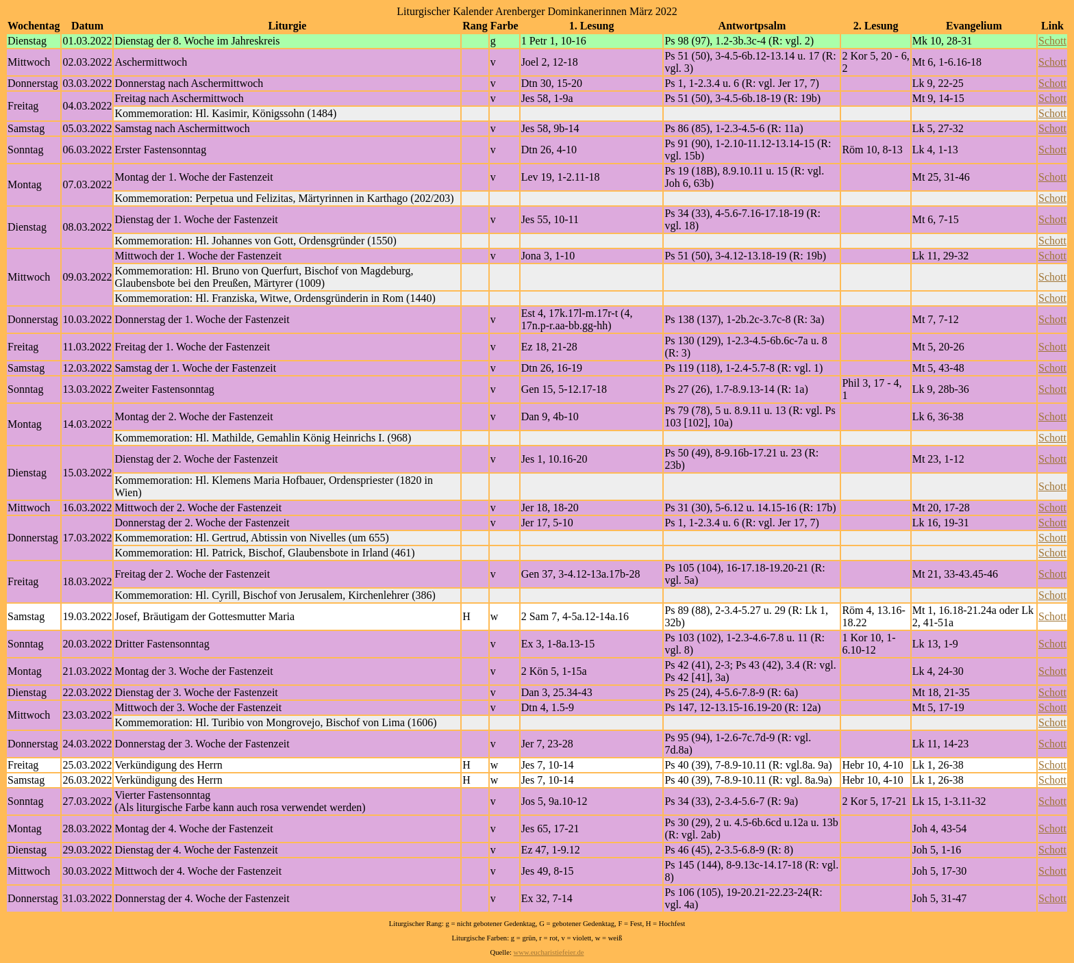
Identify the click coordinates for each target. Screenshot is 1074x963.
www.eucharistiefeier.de (549, 952)
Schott (1052, 41)
